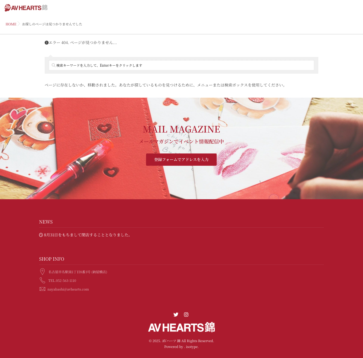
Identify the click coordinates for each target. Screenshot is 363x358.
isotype (192, 346)
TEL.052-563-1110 (62, 280)
